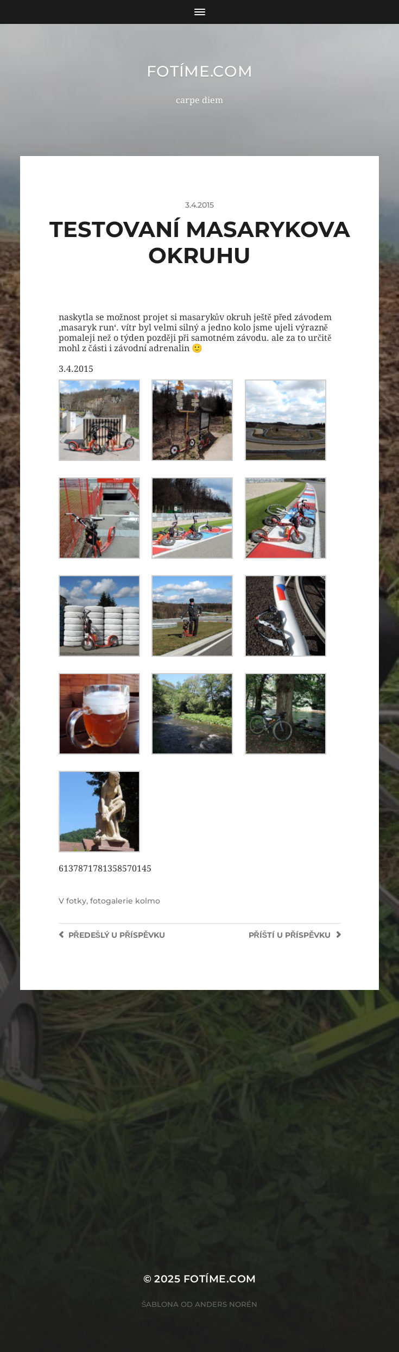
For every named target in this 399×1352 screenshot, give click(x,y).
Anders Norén (226, 1304)
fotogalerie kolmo (125, 901)
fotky (76, 901)
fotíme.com (200, 71)
